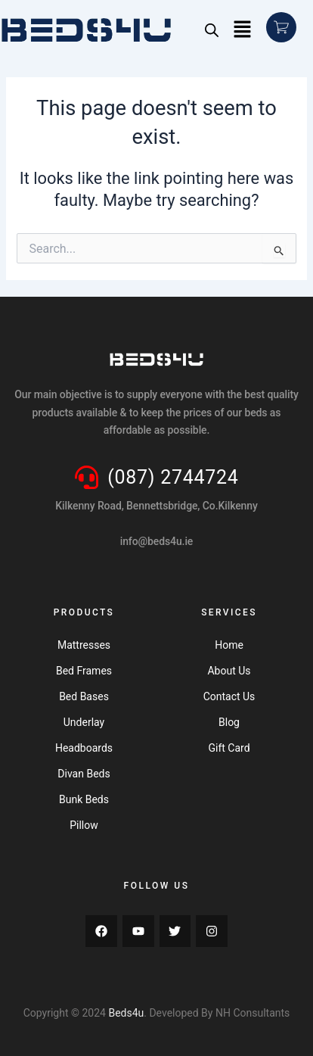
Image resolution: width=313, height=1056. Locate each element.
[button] (243, 30)
